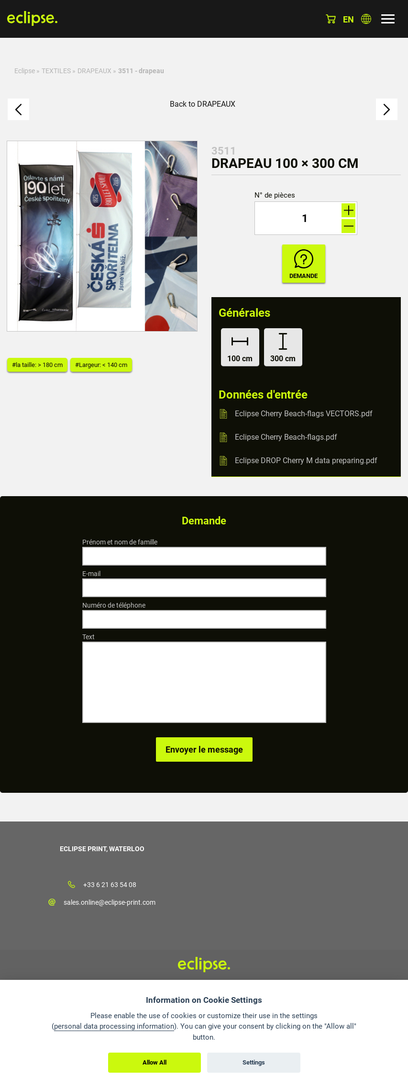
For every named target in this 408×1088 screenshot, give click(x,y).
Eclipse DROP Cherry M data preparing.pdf (306, 460)
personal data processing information (114, 1026)
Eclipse (24, 71)
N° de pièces (274, 195)
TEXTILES (56, 71)
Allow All (154, 1062)
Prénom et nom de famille (119, 542)
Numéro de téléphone (113, 605)
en (348, 19)
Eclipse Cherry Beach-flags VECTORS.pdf (304, 413)
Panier (331, 19)
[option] (102, 236)
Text (88, 636)
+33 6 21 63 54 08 (109, 884)
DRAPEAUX (94, 71)
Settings (254, 1062)
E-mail (91, 573)
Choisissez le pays (366, 19)
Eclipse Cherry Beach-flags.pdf (286, 437)
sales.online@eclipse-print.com (109, 902)
